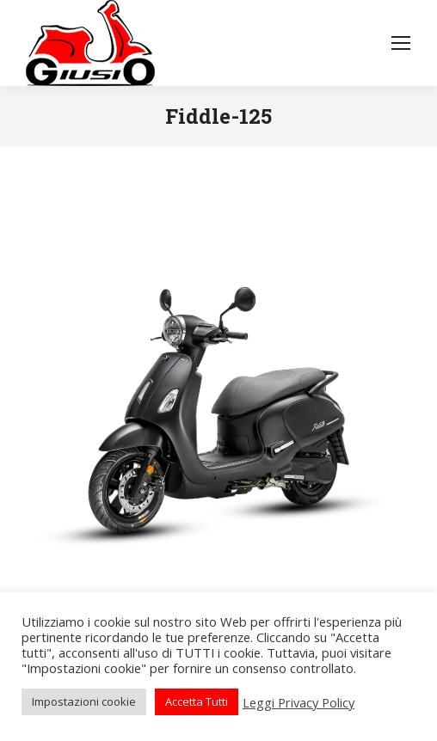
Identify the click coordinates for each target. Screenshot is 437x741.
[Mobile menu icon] (401, 43)
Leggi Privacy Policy (298, 702)
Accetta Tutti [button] (196, 701)
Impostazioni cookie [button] (84, 701)
